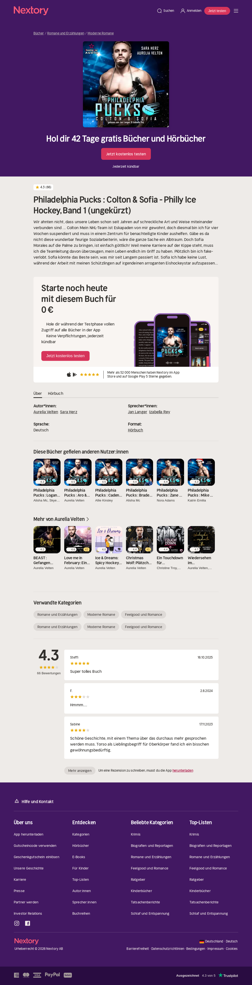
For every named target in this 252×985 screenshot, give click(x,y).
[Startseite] (84, 10)
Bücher (38, 33)
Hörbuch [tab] (55, 393)
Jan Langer (137, 411)
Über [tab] (37, 393)
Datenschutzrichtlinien (167, 949)
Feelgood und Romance (143, 614)
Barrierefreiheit (137, 949)
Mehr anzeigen (79, 770)
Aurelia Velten (45, 411)
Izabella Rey (159, 411)
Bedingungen (195, 949)
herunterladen (183, 770)
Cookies (232, 949)
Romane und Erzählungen (65, 33)
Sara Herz (68, 411)
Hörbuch (135, 429)
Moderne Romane (101, 33)
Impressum (215, 949)
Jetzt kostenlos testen (126, 153)
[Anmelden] (190, 11)
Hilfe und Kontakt (34, 801)
